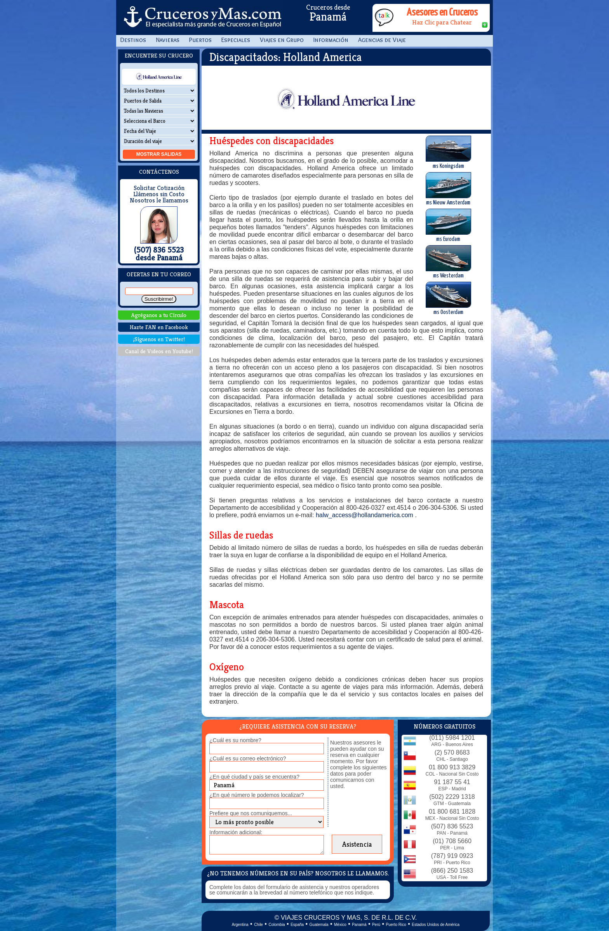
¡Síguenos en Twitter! (159, 339)
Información (330, 40)
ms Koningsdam (448, 152)
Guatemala (319, 924)
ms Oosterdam (448, 298)
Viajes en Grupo (282, 40)
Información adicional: (235, 832)
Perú (376, 924)
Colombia (276, 924)
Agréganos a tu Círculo (158, 315)
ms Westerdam (448, 262)
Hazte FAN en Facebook (159, 327)
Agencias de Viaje (382, 40)
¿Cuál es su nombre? (235, 740)
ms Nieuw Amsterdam (448, 189)
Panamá (359, 924)
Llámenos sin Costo (158, 194)
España (297, 924)
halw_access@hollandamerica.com (365, 515)
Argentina (240, 924)
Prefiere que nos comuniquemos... (250, 813)
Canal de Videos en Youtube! (159, 351)
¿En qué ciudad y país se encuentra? (254, 776)
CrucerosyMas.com (201, 17)
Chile (258, 924)
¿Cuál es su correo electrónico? (247, 758)
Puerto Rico (396, 924)
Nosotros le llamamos (159, 200)
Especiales (235, 40)
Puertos (200, 40)
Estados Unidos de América (435, 924)
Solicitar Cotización (159, 188)
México (340, 924)
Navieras (167, 40)
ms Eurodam (448, 225)
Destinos (133, 40)
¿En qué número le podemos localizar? (256, 795)
